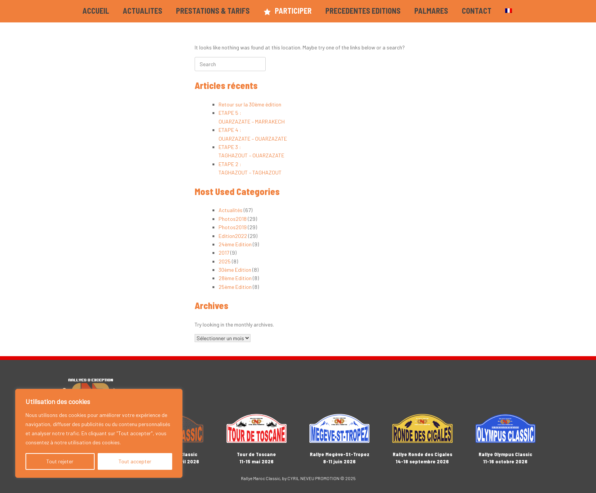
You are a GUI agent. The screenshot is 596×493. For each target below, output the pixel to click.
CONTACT (476, 10)
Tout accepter (135, 461)
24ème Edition (235, 244)
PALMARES (431, 10)
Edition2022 (233, 236)
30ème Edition (235, 269)
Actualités (231, 210)
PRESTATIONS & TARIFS (213, 10)
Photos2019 (233, 227)
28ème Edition (235, 278)
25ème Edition (235, 287)
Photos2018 (233, 219)
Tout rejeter (59, 461)
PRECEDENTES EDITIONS (363, 10)
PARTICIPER (287, 11)
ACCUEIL (95, 10)
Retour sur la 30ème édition (250, 104)
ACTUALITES (142, 10)
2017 (224, 252)
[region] (98, 433)
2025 (225, 261)
